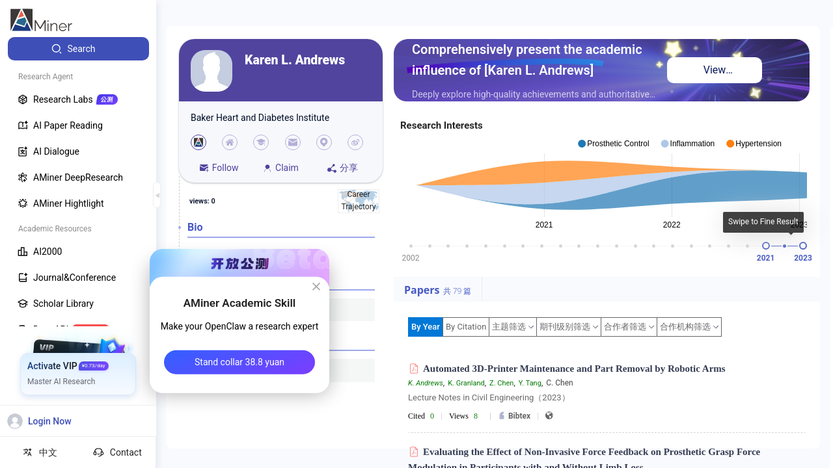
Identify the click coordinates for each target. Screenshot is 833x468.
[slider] (766, 245)
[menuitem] (78, 48)
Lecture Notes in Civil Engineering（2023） (489, 397)
